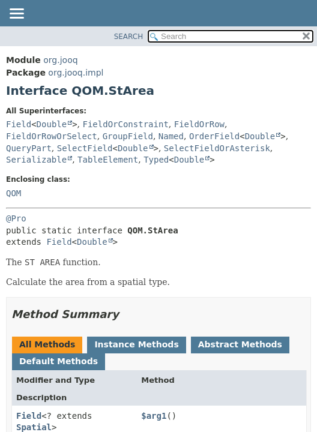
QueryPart (29, 148)
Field (18, 124)
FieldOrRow (199, 124)
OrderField (214, 136)
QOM (13, 193)
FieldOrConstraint (126, 124)
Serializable (36, 159)
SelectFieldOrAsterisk (217, 148)
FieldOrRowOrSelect (51, 136)
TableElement (107, 159)
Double (52, 124)
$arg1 (153, 416)
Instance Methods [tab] (136, 344)
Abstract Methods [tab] (240, 344)
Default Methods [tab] (58, 361)
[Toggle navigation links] (16, 14)
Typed (156, 159)
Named (171, 136)
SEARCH (128, 36)
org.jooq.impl (75, 72)
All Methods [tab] (47, 344)
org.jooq (60, 60)
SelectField (85, 148)
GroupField (128, 136)
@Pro (16, 218)
